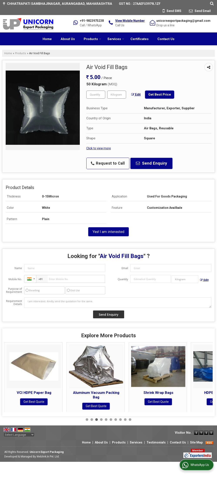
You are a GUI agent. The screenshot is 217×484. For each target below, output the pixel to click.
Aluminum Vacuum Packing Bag (158, 394)
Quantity (123, 279)
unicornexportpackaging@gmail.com (183, 20)
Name (18, 268)
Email (125, 268)
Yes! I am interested (108, 231)
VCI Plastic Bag (34, 392)
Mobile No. (15, 279)
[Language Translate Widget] (19, 435)
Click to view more (98, 148)
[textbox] (116, 95)
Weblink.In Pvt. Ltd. (48, 456)
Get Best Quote (33, 401)
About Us (68, 39)
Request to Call (108, 163)
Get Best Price (159, 94)
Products (92, 39)
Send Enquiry (151, 163)
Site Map (196, 442)
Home (47, 39)
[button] (130, 20)
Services (115, 39)
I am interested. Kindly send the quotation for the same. (117, 302)
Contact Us (165, 39)
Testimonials (156, 442)
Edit (136, 94)
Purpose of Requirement (14, 290)
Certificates (139, 39)
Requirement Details (14, 303)
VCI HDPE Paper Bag (96, 392)
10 (130, 419)
